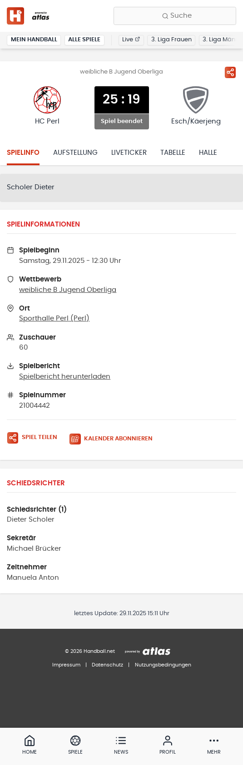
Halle (208, 152)
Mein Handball (34, 40)
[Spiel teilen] (230, 72)
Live (131, 39)
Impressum (66, 664)
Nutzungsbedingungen (163, 664)
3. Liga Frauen (171, 40)
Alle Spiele (84, 40)
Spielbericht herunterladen (64, 376)
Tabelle (172, 152)
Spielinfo (23, 152)
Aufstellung (75, 152)
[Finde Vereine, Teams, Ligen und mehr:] (175, 16)
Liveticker (129, 152)
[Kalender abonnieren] (114, 439)
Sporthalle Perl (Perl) (54, 318)
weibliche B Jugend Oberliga (67, 289)
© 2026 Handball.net (90, 651)
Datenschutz (107, 664)
